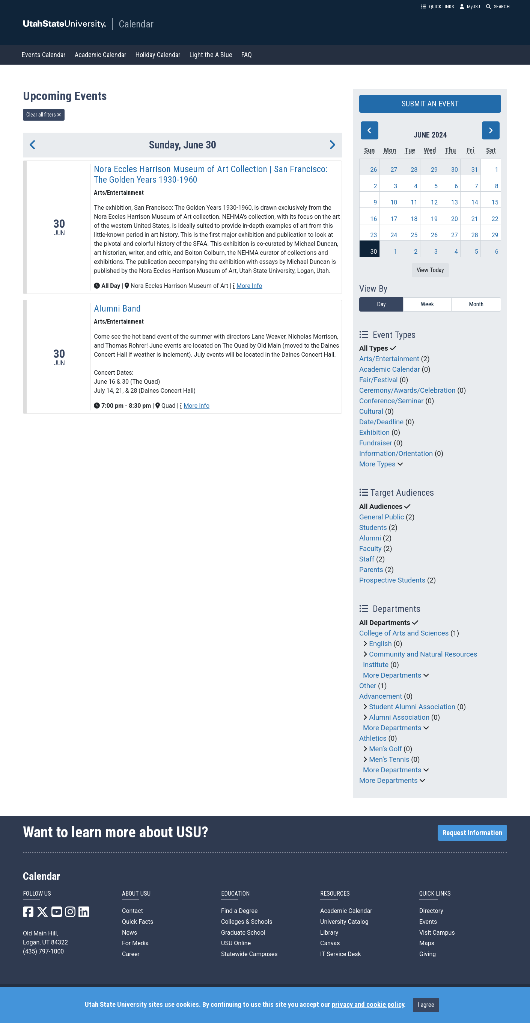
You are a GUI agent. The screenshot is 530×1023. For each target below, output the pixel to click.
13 (454, 202)
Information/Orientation (396, 453)
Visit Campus (437, 932)
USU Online (236, 943)
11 (414, 202)
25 (414, 235)
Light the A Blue (211, 55)
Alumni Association (399, 717)
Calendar (136, 24)
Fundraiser (375, 443)
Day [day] (381, 304)
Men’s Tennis (389, 759)
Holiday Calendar (158, 55)
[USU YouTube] (56, 914)
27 (393, 169)
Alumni (370, 538)
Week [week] (427, 304)
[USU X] (42, 914)
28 (414, 169)
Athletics (373, 738)
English (380, 644)
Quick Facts (137, 921)
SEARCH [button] (498, 6)
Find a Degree (239, 910)
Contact (132, 910)
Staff (366, 559)
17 (393, 218)
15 (495, 202)
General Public (381, 517)
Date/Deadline (381, 422)
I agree (426, 1004)
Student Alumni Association (412, 707)
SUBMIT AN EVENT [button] (430, 103)
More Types (377, 464)
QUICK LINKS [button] (437, 6)
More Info (249, 285)
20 (454, 218)
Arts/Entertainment (389, 359)
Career (131, 954)
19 (434, 218)
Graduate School (243, 932)
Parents (371, 570)
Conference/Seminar (391, 401)
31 (474, 169)
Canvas (330, 943)
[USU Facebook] (28, 914)
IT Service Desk (340, 954)
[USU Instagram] (70, 914)
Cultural (371, 411)
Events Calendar (44, 55)
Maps (426, 943)
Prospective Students (392, 580)
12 (434, 202)
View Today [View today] (430, 270)
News (129, 932)
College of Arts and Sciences (404, 633)
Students (373, 528)
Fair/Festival (378, 380)
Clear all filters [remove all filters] (43, 115)
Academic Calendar (100, 55)
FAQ (246, 55)
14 (474, 202)
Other (367, 686)
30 (454, 169)
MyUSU (470, 6)
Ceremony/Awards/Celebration (407, 390)
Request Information (472, 833)
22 (495, 218)
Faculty (370, 549)
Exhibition (374, 432)
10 (393, 202)
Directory (431, 910)
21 (474, 218)
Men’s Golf (385, 749)
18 (414, 218)
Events (428, 921)
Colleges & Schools (247, 921)
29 (434, 169)
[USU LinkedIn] (83, 914)
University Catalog (344, 921)
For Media (135, 943)
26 (373, 169)
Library (329, 932)
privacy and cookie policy (368, 1004)
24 (393, 235)
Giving (427, 954)
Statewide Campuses (249, 954)
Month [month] (476, 304)
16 (373, 218)
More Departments (392, 675)
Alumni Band (117, 308)
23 (373, 235)
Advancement (380, 696)
